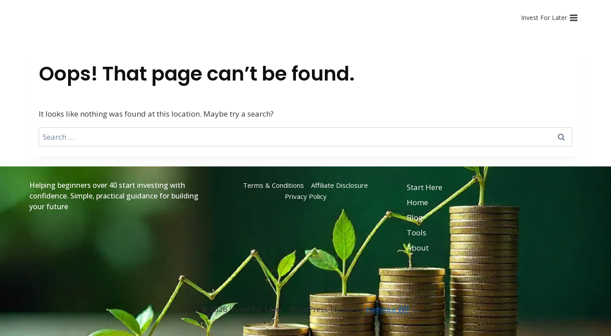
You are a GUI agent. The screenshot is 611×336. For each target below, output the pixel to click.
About (418, 248)
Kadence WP (387, 309)
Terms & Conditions (273, 185)
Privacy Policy (306, 196)
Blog (415, 217)
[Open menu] (550, 17)
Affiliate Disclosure (339, 185)
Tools (416, 232)
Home (417, 202)
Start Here (424, 187)
